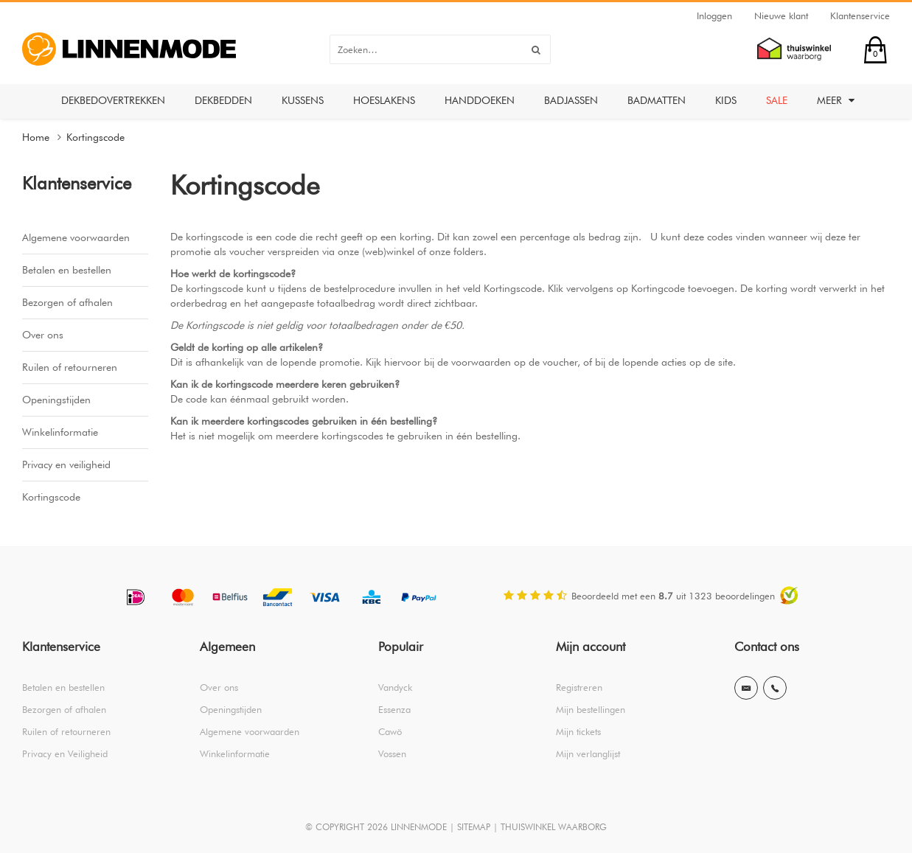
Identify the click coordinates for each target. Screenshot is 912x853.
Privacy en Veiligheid (65, 753)
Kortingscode (95, 137)
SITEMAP (473, 826)
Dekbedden (223, 100)
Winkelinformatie (60, 432)
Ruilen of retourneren (69, 367)
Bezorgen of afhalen (67, 302)
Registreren (579, 687)
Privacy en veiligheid (66, 464)
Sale (776, 100)
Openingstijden (56, 399)
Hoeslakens (384, 100)
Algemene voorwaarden (76, 237)
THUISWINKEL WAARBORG (554, 826)
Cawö (390, 731)
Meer (835, 100)
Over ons (42, 335)
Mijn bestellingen (590, 709)
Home (35, 137)
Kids (726, 100)
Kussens (303, 100)
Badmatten (656, 100)
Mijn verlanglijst (588, 753)
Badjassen (571, 100)
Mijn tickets (578, 731)
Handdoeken (480, 100)
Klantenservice (860, 15)
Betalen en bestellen (66, 270)
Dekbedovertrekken (113, 100)
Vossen (392, 753)
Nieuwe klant (781, 15)
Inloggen (714, 15)
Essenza (394, 709)
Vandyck (395, 687)
